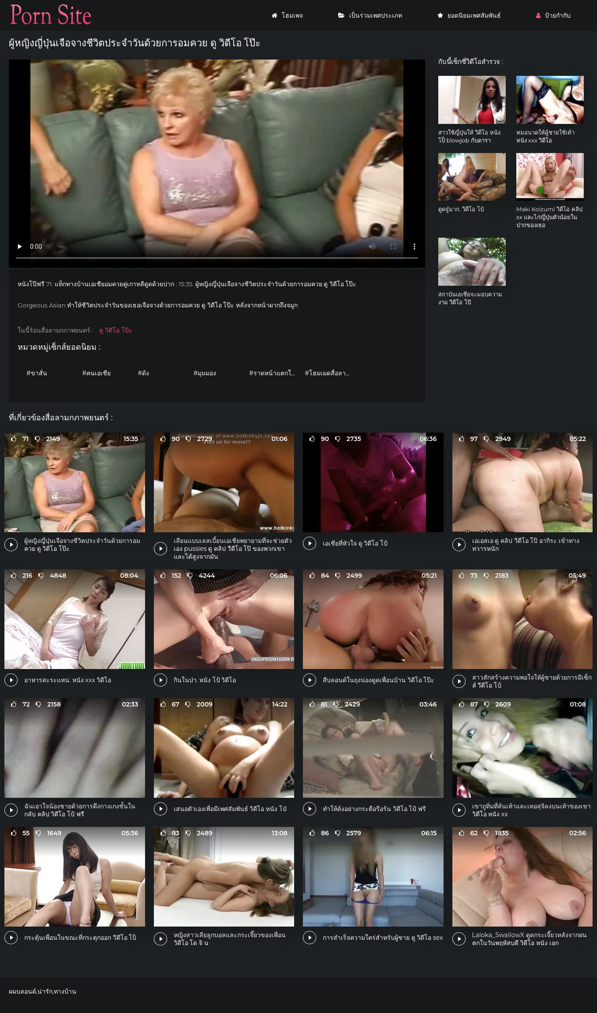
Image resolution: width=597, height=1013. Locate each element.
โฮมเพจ (287, 15)
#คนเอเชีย (96, 373)
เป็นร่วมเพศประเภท (370, 15)
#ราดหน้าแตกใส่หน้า (274, 373)
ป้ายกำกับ (553, 15)
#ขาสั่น (36, 373)
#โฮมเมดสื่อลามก (329, 373)
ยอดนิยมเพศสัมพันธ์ (469, 15)
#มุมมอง (205, 373)
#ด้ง (143, 373)
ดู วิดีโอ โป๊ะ (115, 330)
